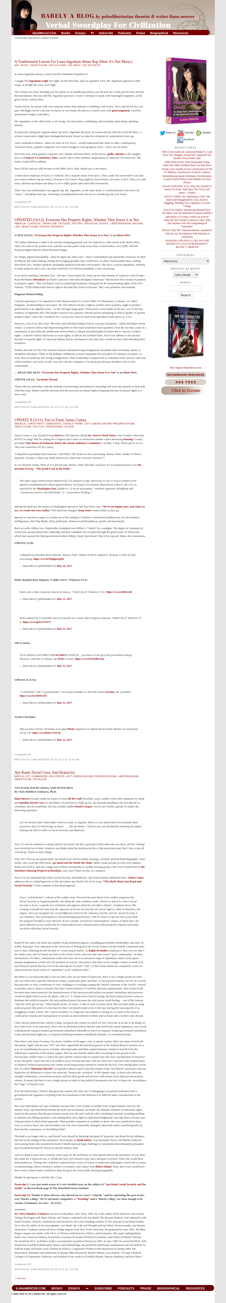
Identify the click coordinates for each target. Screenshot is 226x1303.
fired (57, 435)
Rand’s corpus (83, 806)
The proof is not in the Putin (53, 468)
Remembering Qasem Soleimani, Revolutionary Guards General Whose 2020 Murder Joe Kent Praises (187, 179)
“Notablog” (83, 1198)
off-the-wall (74, 798)
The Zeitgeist (91, 65)
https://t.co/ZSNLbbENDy (89, 658)
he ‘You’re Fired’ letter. (102, 435)
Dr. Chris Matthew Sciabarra (32, 1213)
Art (17, 65)
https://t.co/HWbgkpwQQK (48, 558)
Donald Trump (73, 424)
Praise (140, 33)
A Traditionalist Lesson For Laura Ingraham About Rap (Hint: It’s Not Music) (73, 62)
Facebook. (185, 139)
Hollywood (56, 776)
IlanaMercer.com (44, 33)
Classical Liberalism (42, 223)
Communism (39, 776)
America (20, 223)
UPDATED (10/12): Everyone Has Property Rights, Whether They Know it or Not (77, 220)
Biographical (159, 33)
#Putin (71, 729)
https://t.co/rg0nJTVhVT (37, 622)
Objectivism (39, 65)
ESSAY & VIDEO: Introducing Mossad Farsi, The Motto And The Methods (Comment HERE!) (187, 211)
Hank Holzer (84, 1140)
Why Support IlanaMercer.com (185, 367)
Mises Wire (123, 235)
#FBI (61, 658)
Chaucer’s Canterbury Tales (41, 157)
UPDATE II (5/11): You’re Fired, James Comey (51, 420)
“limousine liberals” (42, 1068)
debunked (38, 279)
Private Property (52, 227)
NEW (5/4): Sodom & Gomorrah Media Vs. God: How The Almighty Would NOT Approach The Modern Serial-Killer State (187, 155)
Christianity (35, 424)
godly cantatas (116, 153)
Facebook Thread (47, 379)
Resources (180, 33)
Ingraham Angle (38, 80)
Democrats (54, 424)
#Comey (110, 691)
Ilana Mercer (40, 207)
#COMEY (61, 655)
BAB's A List (22, 776)
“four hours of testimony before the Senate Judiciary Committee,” (64, 443)
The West (74, 65)
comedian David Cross (31, 802)
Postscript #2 (22, 1195)
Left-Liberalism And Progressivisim (109, 424)
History (77, 223)
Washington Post (46, 488)
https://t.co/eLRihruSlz (119, 591)
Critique (64, 223)
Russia (69, 427)
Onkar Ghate (136, 877)
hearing (128, 439)
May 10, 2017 (64, 565)
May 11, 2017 (64, 598)
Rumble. (203, 132)
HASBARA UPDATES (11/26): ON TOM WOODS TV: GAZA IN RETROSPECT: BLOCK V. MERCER (187, 243)
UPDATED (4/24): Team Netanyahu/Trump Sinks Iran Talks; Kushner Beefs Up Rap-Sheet (187, 164)
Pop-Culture (57, 65)
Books (65, 33)
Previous (20, 1278)
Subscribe (106, 33)
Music (25, 65)
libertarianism (120, 223)
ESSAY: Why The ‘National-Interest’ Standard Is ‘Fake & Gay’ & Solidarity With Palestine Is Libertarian (187, 233)
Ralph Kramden (98, 950)
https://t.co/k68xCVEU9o (46, 732)
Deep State (85, 510)
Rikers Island (103, 1166)
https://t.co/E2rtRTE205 (33, 695)
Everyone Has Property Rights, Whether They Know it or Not (71, 235)
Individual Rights (96, 223)
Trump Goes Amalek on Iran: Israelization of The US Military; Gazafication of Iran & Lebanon (187, 171)
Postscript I (21, 1184)
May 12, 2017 (64, 739)
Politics (38, 427)
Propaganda (54, 427)
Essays (80, 33)
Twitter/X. (168, 132)
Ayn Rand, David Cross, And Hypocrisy (45, 772)
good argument (121, 110)
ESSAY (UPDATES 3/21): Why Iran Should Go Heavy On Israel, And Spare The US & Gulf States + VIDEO (187, 189)
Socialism (39, 779)
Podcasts (124, 33)
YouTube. (185, 132)
